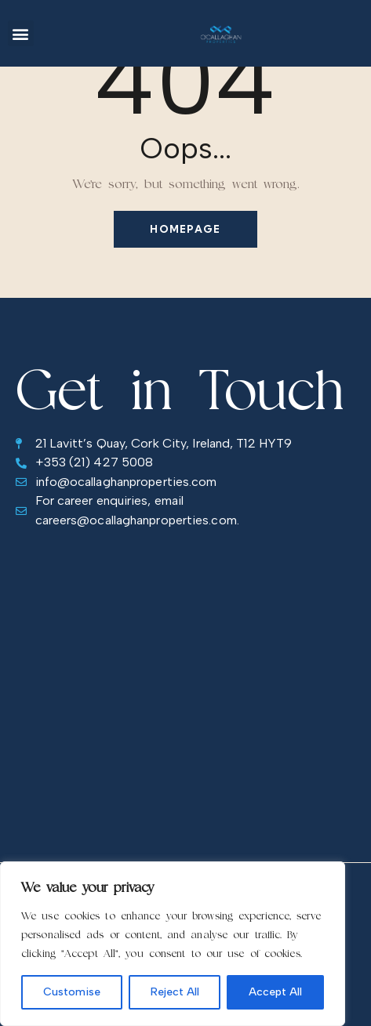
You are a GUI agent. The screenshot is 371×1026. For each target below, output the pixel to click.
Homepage (185, 229)
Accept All (275, 992)
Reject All (175, 992)
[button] (21, 33)
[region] (172, 943)
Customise (71, 992)
